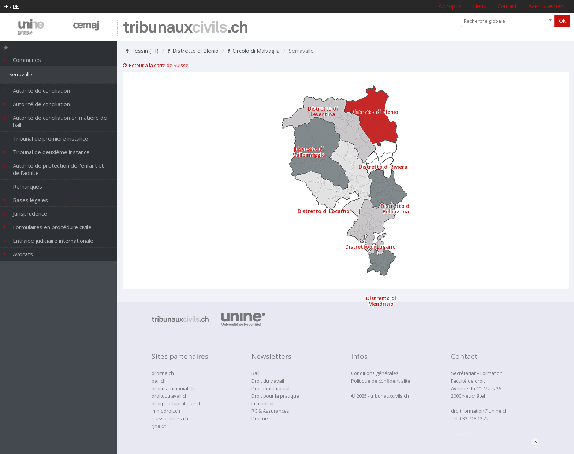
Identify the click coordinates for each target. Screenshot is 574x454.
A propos (450, 6)
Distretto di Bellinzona (396, 208)
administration (467, 433)
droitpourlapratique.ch (177, 403)
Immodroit (262, 403)
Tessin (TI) (142, 50)
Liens (479, 6)
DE (16, 6)
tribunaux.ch (185, 28)
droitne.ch (163, 373)
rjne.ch (159, 426)
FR (6, 6)
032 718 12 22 (474, 418)
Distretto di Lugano (370, 246)
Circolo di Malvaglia (254, 50)
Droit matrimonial (270, 388)
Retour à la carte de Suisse (156, 65)
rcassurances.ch (170, 418)
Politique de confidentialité (380, 380)
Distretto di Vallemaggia (309, 151)
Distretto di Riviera (383, 166)
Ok (562, 20)
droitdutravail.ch (170, 395)
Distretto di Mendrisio (381, 301)
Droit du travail (267, 380)
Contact (507, 6)
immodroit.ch (166, 411)
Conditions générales (375, 373)
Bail (255, 373)
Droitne (259, 418)
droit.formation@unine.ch (479, 411)
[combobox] (508, 21)
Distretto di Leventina (323, 111)
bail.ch (159, 380)
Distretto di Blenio (193, 50)
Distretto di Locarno (324, 211)
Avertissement (547, 6)
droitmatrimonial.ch (173, 388)
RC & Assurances (270, 411)
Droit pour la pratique (275, 395)
